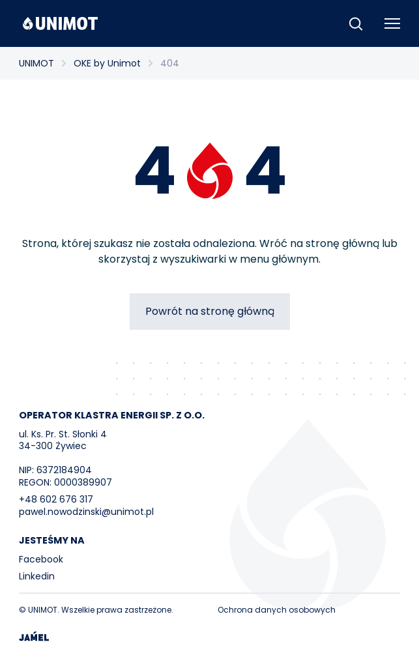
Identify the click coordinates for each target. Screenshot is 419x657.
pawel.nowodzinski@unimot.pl (86, 512)
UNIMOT (36, 63)
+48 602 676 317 (56, 499)
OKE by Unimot (107, 63)
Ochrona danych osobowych (277, 609)
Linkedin (37, 576)
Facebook (41, 559)
